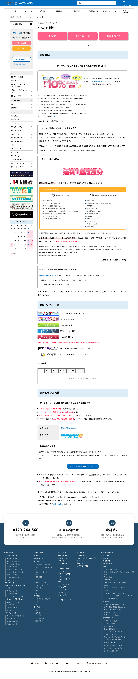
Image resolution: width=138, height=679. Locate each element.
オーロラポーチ (63, 568)
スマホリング (62, 589)
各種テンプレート (109, 642)
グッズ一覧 (62, 552)
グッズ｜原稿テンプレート (113, 651)
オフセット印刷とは (111, 621)
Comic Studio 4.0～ (111, 598)
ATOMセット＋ (12, 619)
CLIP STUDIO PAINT (111, 569)
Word (106, 585)
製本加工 (37, 607)
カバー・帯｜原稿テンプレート (114, 648)
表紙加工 (37, 561)
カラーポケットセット (14, 564)
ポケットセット (12, 559)
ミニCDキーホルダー (64, 601)
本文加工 (37, 596)
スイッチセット (12, 591)
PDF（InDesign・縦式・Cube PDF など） (118, 596)
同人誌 (23, 43)
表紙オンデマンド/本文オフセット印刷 (16, 586)
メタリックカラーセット (15, 572)
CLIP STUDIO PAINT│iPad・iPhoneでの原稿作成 (119, 573)
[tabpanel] (83, 378)
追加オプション (39, 558)
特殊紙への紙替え (41, 582)
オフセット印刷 (10, 613)
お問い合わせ (58, 504)
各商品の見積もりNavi (48, 275)
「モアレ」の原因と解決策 (113, 632)
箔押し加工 (39, 588)
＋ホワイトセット (13, 575)
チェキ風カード (63, 555)
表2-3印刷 (38, 577)
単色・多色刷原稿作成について (114, 607)
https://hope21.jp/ (68, 428)
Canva (106, 590)
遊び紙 (37, 604)
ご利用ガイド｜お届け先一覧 (112, 260)
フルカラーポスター (64, 564)
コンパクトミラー (64, 592)
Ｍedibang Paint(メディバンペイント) (117, 588)
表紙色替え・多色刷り (43, 564)
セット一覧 (9, 552)
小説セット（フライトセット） (16, 599)
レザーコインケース (64, 596)
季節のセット (9, 583)
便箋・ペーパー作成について (114, 615)
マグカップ (62, 587)
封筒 (59, 581)
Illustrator (107, 580)
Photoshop (108, 577)
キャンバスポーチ (64, 579)
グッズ (23, 48)
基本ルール (106, 555)
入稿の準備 (106, 561)
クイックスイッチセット (15, 596)
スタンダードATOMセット (16, 616)
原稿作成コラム (108, 618)
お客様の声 (81, 555)
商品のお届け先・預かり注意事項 (87, 559)
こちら (85, 113)
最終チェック (107, 563)
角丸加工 (38, 613)
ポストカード (62, 561)
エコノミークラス (13, 602)
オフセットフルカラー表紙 (43, 568)
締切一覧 (80, 563)
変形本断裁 (39, 621)
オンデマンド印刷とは (111, 623)
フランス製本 (40, 618)
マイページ (23, 59)
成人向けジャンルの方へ (112, 634)
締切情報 (18, 24)
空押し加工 (39, 590)
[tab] (41, 370)
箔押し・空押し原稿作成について (115, 604)
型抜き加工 (39, 593)
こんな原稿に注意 (110, 629)
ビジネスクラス (12, 605)
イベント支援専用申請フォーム (82, 466)
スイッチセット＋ (13, 593)
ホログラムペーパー (42, 585)
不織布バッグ (62, 558)
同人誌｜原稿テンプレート (113, 645)
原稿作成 (106, 558)
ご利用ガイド (81, 552)
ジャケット (10, 610)
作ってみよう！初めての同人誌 (114, 637)
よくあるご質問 (82, 566)
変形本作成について (111, 612)
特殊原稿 (106, 601)
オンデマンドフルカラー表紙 (43, 573)
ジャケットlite (12, 607)
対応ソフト (106, 566)
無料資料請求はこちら (21, 64)
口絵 (36, 602)
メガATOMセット (13, 621)
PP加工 (37, 580)
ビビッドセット (12, 567)
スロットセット (12, 624)
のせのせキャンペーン (100, 81)
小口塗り (38, 615)
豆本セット (10, 580)
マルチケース (62, 571)
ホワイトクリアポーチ (64, 575)
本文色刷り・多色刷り (43, 599)
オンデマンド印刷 (11, 555)
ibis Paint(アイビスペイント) (114, 593)
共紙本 (36, 555)
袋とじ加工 (39, 610)
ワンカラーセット (13, 577)
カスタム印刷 (38, 552)
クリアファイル (63, 584)
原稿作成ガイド (108, 552)
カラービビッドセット (14, 569)
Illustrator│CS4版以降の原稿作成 (116, 582)
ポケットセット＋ (13, 561)
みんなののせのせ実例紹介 (113, 640)
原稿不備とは (108, 626)
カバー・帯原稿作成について (114, 610)
